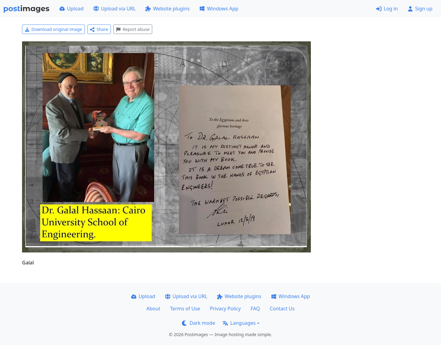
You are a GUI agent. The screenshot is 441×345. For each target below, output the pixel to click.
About (153, 308)
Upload (71, 8)
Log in (387, 8)
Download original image (53, 29)
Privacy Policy (225, 308)
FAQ (255, 308)
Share (99, 29)
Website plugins (167, 8)
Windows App (218, 8)
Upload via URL (114, 8)
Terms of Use (185, 308)
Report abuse (132, 29)
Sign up (420, 8)
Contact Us (282, 308)
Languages (239, 323)
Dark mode (198, 323)
